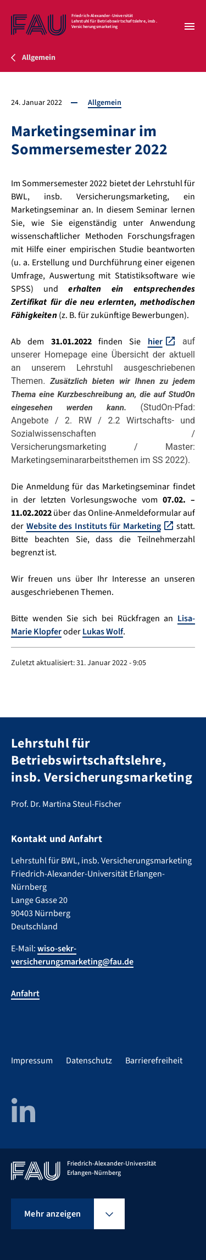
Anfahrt (25, 994)
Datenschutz (89, 1061)
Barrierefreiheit (153, 1061)
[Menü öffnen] (189, 26)
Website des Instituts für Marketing (93, 526)
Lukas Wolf (102, 632)
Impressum (32, 1061)
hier (155, 342)
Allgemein (104, 102)
